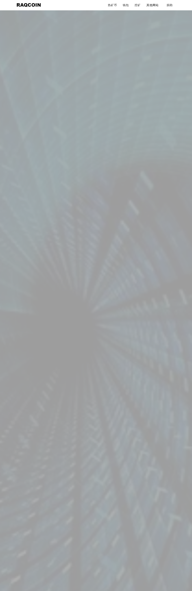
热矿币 (112, 5)
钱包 (126, 5)
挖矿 (138, 5)
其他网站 (152, 5)
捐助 (170, 5)
